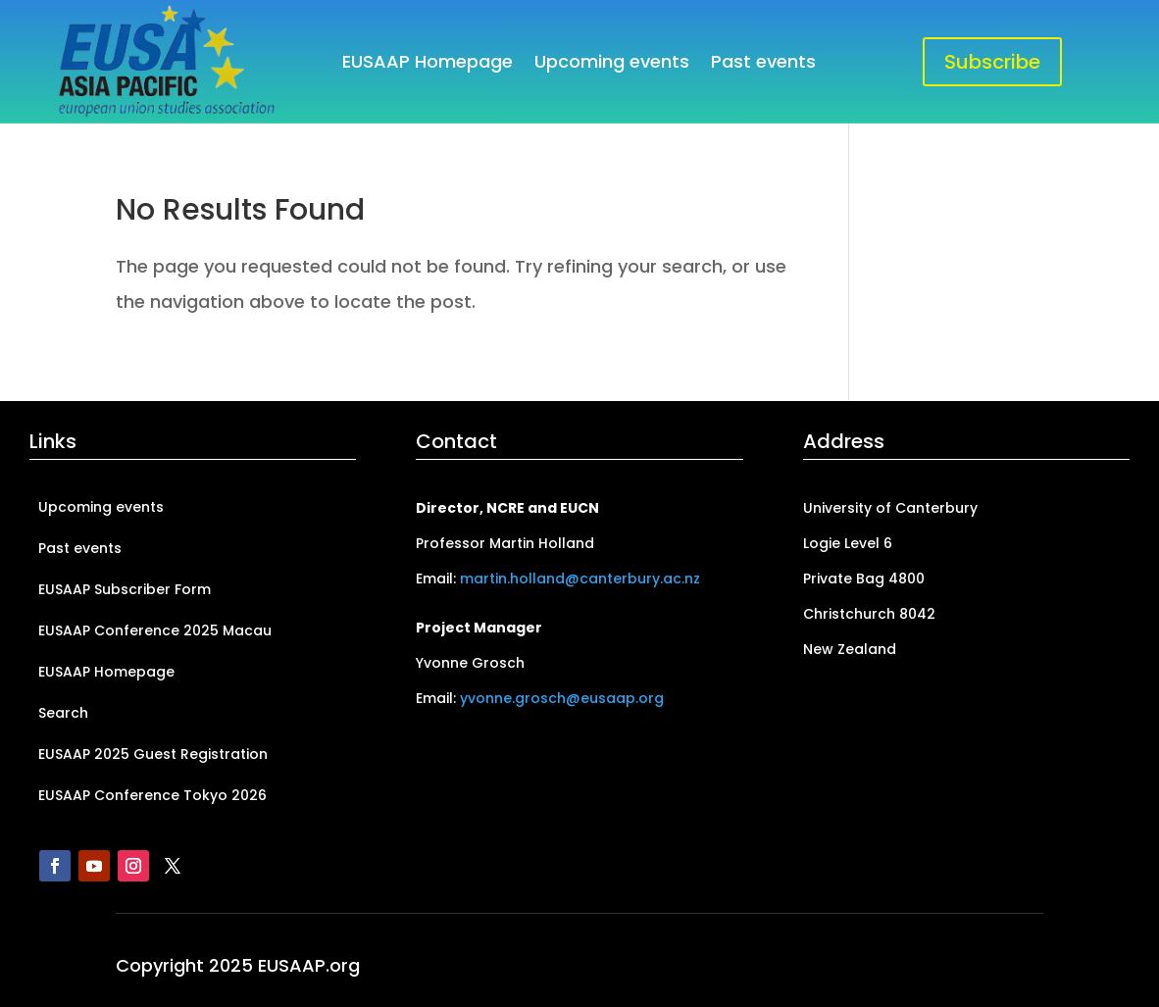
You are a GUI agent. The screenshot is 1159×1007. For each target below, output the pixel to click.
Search (63, 714)
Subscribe (992, 62)
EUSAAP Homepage (427, 64)
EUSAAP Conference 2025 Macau (155, 632)
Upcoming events (611, 64)
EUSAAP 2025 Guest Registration (153, 755)
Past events (763, 64)
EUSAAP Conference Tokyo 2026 (152, 796)
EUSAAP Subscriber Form (124, 590)
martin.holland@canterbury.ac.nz (580, 578)
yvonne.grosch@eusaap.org (562, 698)
